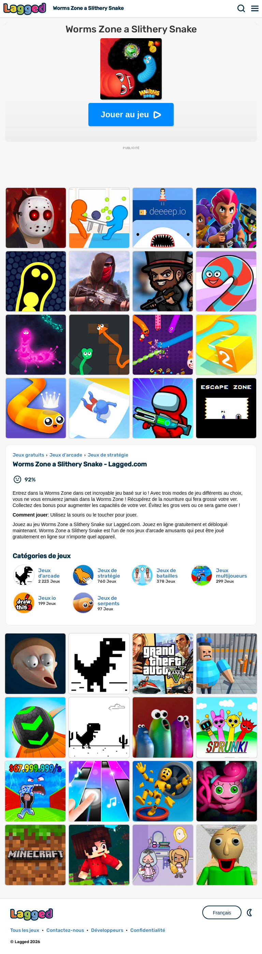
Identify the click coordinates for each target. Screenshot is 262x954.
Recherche (241, 8)
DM (250, 912)
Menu (255, 8)
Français (222, 912)
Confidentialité (147, 930)
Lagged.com (32, 914)
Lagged (25, 8)
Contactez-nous (65, 930)
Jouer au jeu (125, 114)
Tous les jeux (24, 930)
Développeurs (107, 930)
